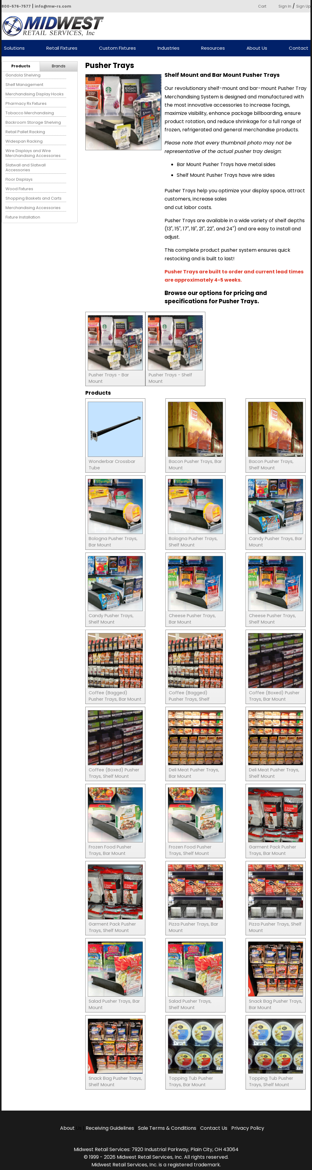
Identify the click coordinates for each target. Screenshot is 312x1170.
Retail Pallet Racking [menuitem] (25, 132)
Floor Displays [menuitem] (19, 179)
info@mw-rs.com (53, 6)
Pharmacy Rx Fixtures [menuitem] (26, 103)
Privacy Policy (247, 1128)
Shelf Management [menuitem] (24, 84)
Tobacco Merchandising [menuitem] (29, 113)
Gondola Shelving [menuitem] (23, 75)
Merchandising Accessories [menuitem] (33, 208)
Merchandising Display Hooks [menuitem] (34, 94)
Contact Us (213, 1128)
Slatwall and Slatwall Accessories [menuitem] (25, 167)
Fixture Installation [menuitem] (22, 217)
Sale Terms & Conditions (167, 1128)
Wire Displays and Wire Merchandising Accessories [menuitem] (33, 153)
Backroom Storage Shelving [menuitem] (33, 122)
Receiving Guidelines (110, 1128)
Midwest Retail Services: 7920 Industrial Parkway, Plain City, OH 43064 (156, 1149)
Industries (168, 48)
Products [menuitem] (20, 66)
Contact (298, 48)
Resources (213, 48)
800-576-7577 (16, 6)
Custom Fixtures (117, 48)
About (68, 1128)
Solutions (14, 48)
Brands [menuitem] (59, 66)
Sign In (284, 6)
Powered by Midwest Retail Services (55, 26)
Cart (262, 6)
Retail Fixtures (61, 48)
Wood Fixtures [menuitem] (19, 189)
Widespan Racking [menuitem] (24, 141)
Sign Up (303, 6)
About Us (256, 48)
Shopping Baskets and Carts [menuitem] (33, 198)
